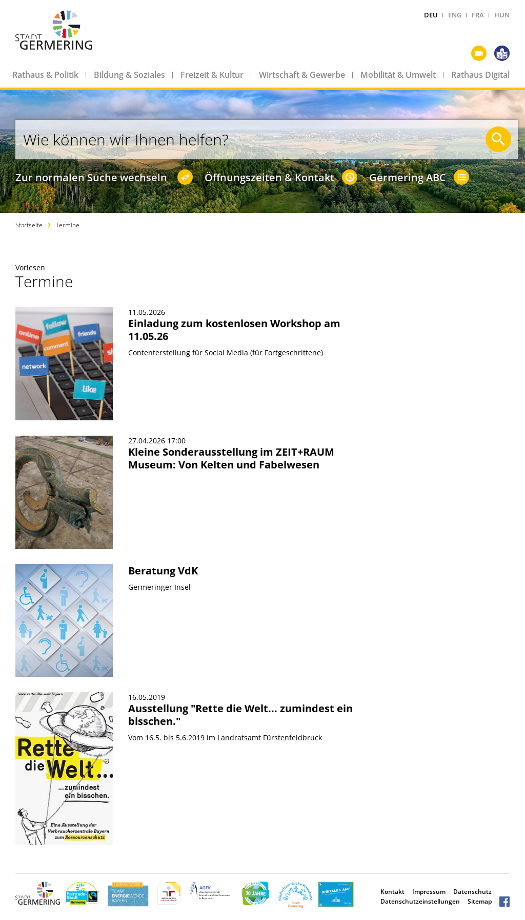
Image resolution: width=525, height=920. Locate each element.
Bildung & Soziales (129, 74)
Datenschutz (472, 891)
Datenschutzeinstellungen (420, 901)
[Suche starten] (498, 139)
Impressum (429, 891)
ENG (454, 14)
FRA (478, 14)
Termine (67, 225)
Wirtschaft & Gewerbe (302, 74)
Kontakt (392, 891)
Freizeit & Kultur (212, 74)
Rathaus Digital (480, 74)
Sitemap (480, 901)
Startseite (29, 225)
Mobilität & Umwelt (398, 74)
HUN (502, 14)
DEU (431, 14)
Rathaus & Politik (45, 74)
